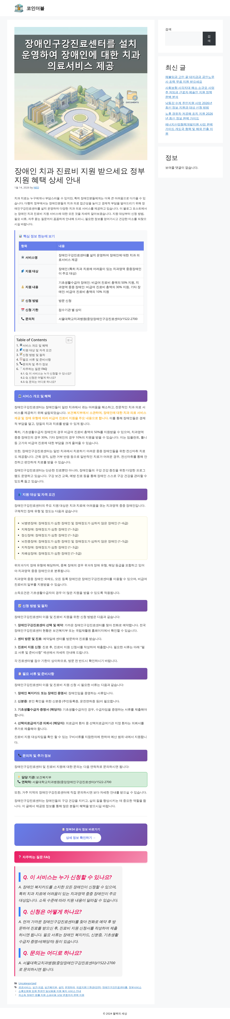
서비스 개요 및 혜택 (34, 345)
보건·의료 (38, 987)
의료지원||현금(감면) (88, 987)
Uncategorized (27, 983)
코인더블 (35, 8)
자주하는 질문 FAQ (33, 369)
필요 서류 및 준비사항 (35, 359)
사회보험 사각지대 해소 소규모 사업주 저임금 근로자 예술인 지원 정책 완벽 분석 (189, 92)
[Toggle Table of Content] (67, 340)
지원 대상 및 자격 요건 (36, 350)
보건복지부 (51, 987)
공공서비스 (25, 987)
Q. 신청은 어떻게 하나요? (41, 377)
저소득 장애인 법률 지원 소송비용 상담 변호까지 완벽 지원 (51, 995)
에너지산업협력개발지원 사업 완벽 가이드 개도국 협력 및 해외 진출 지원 (189, 129)
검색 (168, 29)
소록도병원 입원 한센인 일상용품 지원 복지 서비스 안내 (50, 991)
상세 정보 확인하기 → (81, 838)
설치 (61, 987)
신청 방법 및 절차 (32, 355)
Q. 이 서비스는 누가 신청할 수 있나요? (48, 373)
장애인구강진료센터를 (114, 987)
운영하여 (70, 987)
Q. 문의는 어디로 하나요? (41, 381)
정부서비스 (135, 987)
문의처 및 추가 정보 (34, 364)
